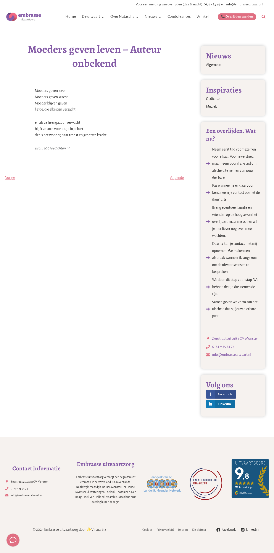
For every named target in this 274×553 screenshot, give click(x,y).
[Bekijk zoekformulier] (263, 16)
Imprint (183, 529)
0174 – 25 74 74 (223, 347)
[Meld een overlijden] (12, 540)
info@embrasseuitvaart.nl (244, 4)
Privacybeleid (165, 529)
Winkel (203, 16)
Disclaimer (199, 529)
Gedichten (213, 99)
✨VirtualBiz (96, 530)
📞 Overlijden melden (237, 16)
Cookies (147, 529)
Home (70, 16)
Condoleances (179, 16)
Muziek (211, 107)
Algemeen (213, 65)
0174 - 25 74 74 (214, 4)
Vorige (10, 178)
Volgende (177, 178)
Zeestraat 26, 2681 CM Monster (235, 339)
